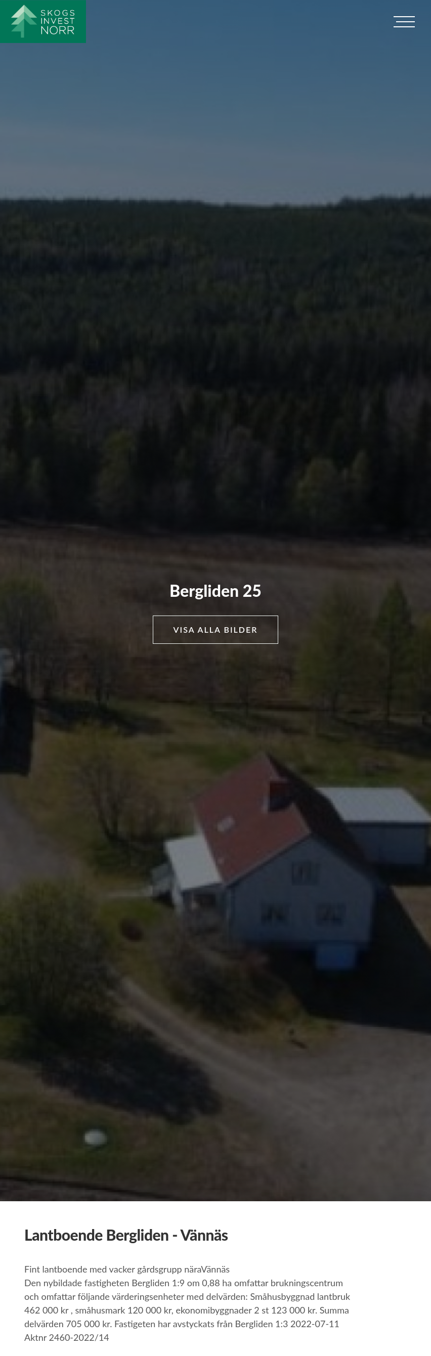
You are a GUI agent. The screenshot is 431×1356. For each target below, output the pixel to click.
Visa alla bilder (216, 629)
